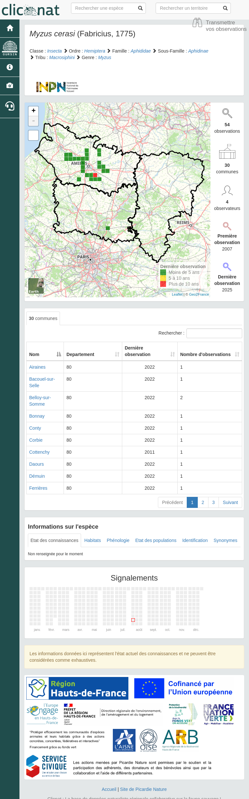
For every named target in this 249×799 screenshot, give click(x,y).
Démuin (37, 463)
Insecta (54, 51)
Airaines (37, 367)
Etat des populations (155, 527)
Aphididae (141, 51)
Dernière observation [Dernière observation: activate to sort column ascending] (138, 351)
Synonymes (225, 527)
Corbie (35, 427)
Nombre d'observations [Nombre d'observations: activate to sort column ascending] (199, 351)
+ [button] (33, 111)
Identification (195, 527)
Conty (35, 415)
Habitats (92, 527)
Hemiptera (94, 51)
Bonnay (36, 403)
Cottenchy (39, 439)
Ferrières (38, 475)
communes (43, 318)
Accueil (109, 776)
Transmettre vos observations (226, 25)
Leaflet (177, 294)
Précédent (172, 489)
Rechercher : (200, 333)
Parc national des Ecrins (188, 792)
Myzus (104, 57)
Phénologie (118, 527)
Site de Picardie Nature (143, 776)
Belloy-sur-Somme (47, 391)
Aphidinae (198, 51)
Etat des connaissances (54, 527)
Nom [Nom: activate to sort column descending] (34, 354)
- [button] (33, 121)
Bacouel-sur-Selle (47, 379)
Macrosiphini (62, 57)
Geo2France (199, 294)
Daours (36, 451)
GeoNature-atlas (110, 792)
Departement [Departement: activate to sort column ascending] (99, 354)
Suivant (230, 489)
